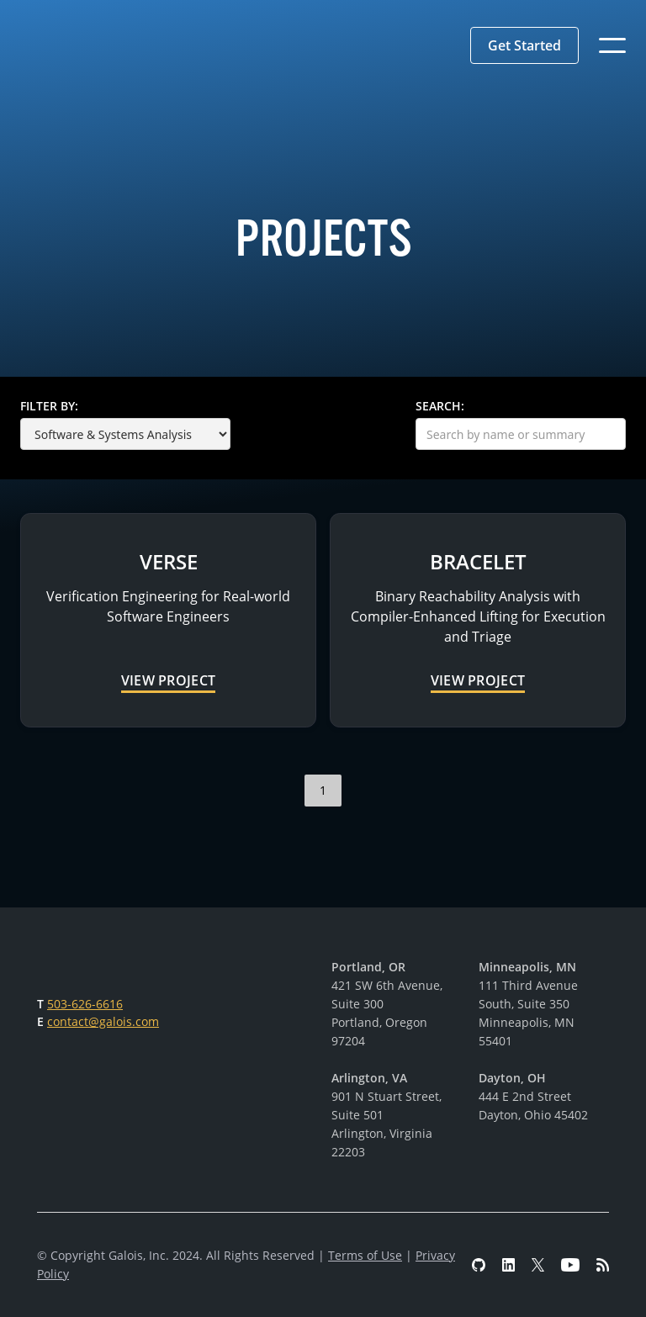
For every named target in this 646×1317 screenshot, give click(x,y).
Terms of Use (365, 1255)
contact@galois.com (103, 1021)
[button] (524, 45)
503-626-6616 (85, 1004)
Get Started (524, 45)
